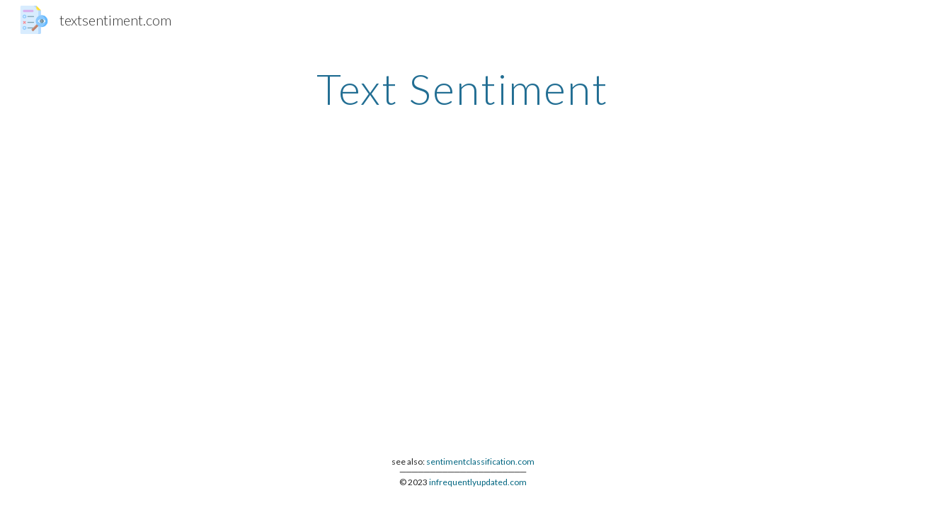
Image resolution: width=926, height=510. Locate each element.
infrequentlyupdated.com (478, 482)
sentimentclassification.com (480, 461)
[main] (463, 89)
